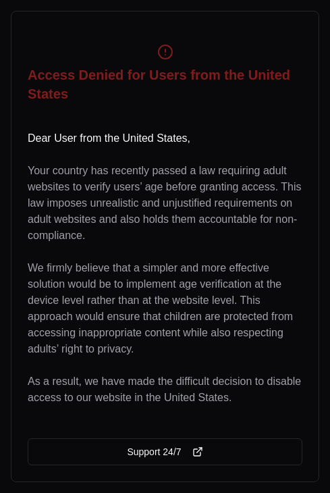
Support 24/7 (164, 451)
